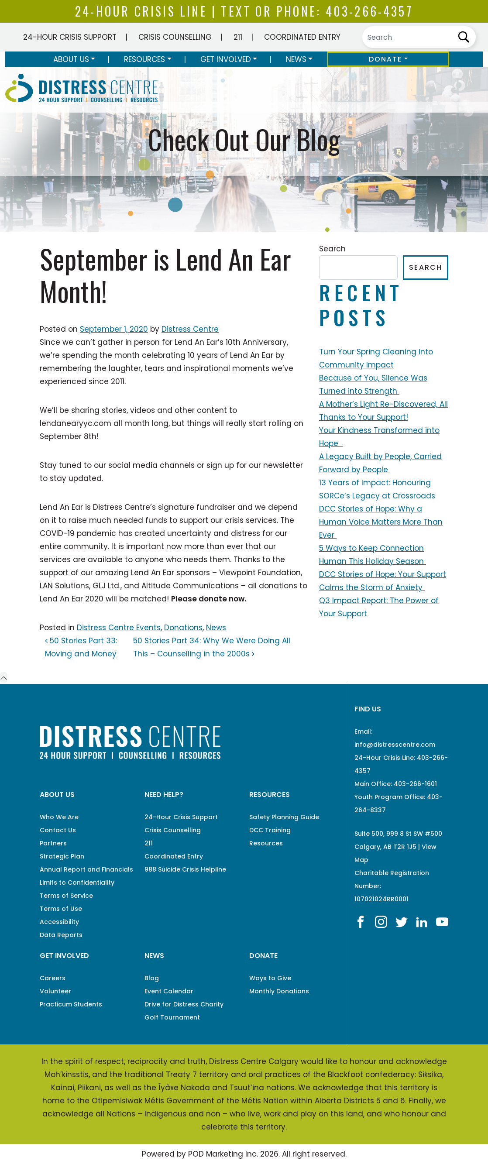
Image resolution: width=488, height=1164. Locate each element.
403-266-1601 (415, 783)
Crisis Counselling (175, 37)
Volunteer (55, 991)
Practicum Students (71, 1004)
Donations (183, 627)
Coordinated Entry (302, 37)
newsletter (283, 465)
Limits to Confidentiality (77, 882)
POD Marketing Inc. (223, 1154)
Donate (385, 59)
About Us (71, 59)
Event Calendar (168, 991)
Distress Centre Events (119, 627)
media (145, 465)
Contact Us (58, 830)
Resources (144, 59)
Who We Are (59, 817)
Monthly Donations (279, 991)
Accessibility (59, 921)
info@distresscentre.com (394, 744)
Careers (52, 978)
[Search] (419, 37)
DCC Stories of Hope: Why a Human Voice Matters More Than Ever (381, 522)
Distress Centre (190, 329)
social (119, 465)
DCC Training (270, 830)
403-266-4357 (369, 11)
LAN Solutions (64, 585)
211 (238, 37)
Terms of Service (66, 895)
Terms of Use (61, 908)
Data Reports (61, 935)
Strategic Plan (62, 856)
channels (177, 465)
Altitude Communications (190, 585)
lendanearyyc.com (75, 423)
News (296, 59)
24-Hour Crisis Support (70, 37)
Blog (151, 978)
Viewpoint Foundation (260, 572)
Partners (53, 843)
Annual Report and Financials (86, 869)
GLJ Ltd (106, 585)
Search (332, 249)
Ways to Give (270, 978)
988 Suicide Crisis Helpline (185, 869)
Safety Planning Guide (284, 817)
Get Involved (225, 59)
